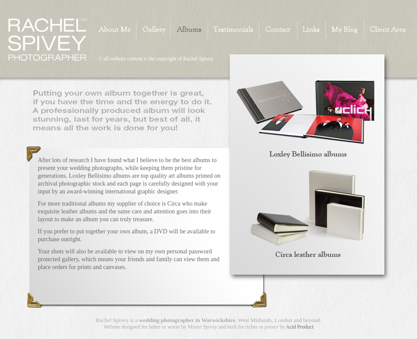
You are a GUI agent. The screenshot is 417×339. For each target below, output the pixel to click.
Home (48, 40)
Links (311, 30)
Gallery (153, 30)
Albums (189, 30)
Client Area (385, 30)
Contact (278, 30)
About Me (117, 30)
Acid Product (300, 327)
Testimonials (233, 30)
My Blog (344, 30)
